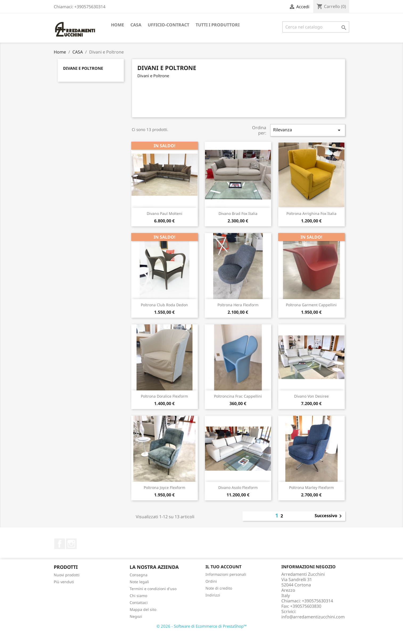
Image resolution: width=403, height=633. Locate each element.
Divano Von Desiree (311, 396)
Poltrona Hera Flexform (237, 304)
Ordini (211, 581)
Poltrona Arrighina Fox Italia (311, 213)
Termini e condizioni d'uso (153, 588)
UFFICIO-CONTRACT (168, 25)
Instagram (71, 543)
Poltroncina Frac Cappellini (238, 396)
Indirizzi (212, 595)
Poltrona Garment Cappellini (311, 304)
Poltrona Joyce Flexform (164, 487)
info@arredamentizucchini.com (313, 617)
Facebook (59, 543)
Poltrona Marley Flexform (311, 487)
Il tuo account (223, 567)
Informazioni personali (225, 574)
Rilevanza (307, 130)
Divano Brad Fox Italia (238, 213)
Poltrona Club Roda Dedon (164, 304)
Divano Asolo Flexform (238, 487)
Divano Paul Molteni (164, 213)
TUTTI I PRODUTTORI (218, 25)
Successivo (329, 516)
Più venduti (64, 581)
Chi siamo (138, 595)
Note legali (139, 581)
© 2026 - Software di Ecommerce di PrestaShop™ (202, 626)
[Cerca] (315, 26)
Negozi (136, 616)
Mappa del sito (143, 609)
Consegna (138, 574)
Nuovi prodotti (67, 574)
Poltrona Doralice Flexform (164, 396)
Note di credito (218, 588)
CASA (135, 25)
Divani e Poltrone (83, 68)
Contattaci (139, 602)
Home (117, 25)
